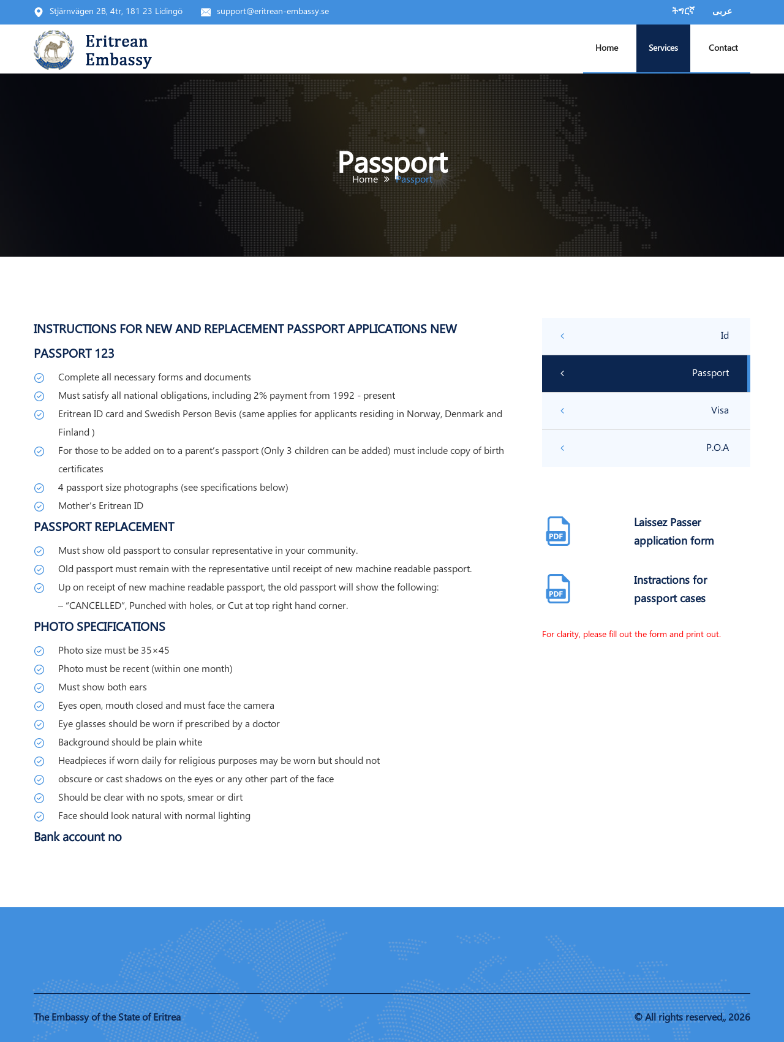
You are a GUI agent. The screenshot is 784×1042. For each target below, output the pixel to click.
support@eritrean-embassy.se (273, 12)
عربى (722, 12)
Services (663, 49)
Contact (723, 49)
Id (644, 336)
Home (606, 49)
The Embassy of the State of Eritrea (107, 1017)
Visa (644, 411)
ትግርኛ (683, 12)
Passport (644, 373)
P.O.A (644, 448)
